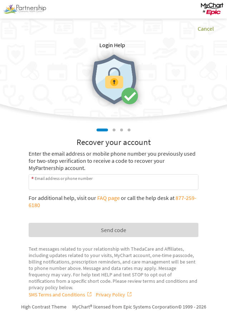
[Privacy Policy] (114, 294)
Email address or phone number (64, 178)
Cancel (206, 28)
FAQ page (108, 197)
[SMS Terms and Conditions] (61, 294)
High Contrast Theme (43, 307)
